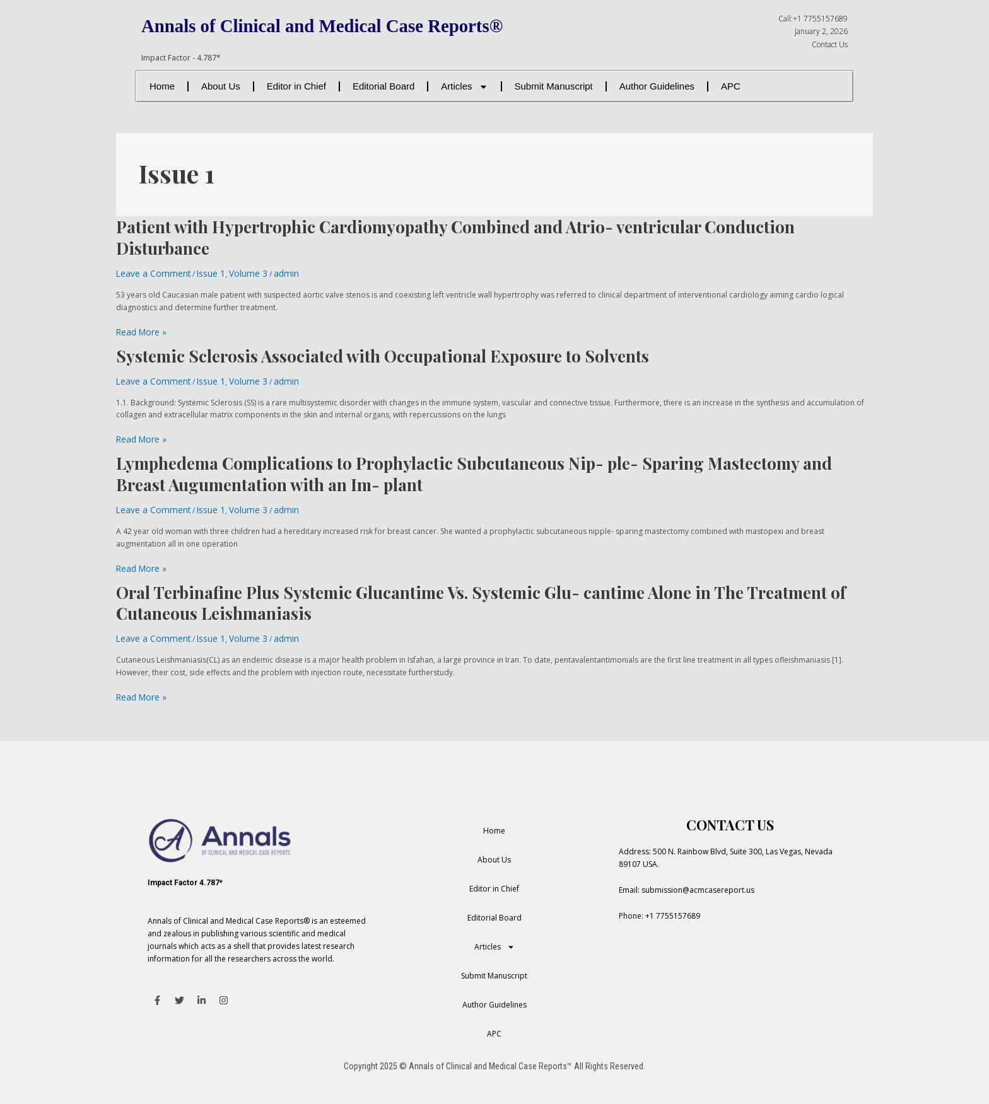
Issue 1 (199, 272)
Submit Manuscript (554, 86)
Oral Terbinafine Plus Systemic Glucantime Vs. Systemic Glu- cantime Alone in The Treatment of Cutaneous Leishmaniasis (481, 593)
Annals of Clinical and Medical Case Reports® (342, 25)
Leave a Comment (148, 272)
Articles (464, 87)
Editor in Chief (296, 86)
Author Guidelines (656, 86)
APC (730, 86)
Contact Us (830, 44)
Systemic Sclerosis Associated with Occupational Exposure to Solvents (382, 353)
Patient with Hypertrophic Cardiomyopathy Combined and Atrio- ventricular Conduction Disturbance (455, 237)
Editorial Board (383, 86)
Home (162, 86)
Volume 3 (232, 272)
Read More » (138, 329)
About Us (220, 86)
